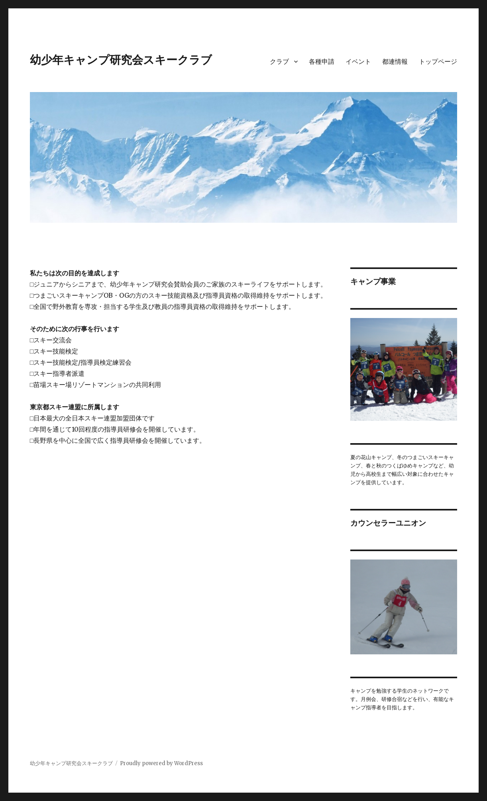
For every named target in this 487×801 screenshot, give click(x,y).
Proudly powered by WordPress (161, 763)
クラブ (279, 61)
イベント (358, 61)
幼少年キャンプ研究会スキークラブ (121, 60)
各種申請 (321, 61)
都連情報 (395, 61)
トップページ (438, 61)
